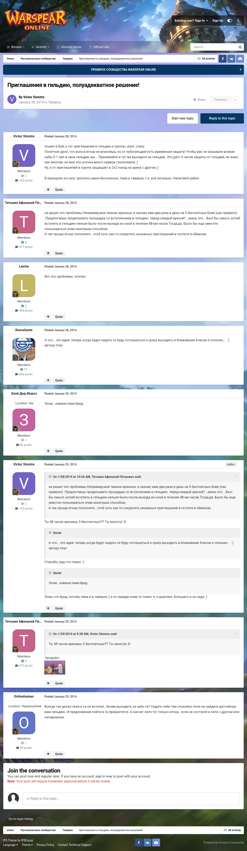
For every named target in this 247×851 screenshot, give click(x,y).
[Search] (202, 47)
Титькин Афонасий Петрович (27, 203)
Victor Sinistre (33, 97)
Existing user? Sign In (191, 20)
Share (199, 100)
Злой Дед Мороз (24, 393)
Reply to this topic (222, 118)
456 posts (24, 310)
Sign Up (217, 20)
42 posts (24, 445)
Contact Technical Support (74, 844)
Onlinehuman (24, 696)
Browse (16, 47)
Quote (59, 189)
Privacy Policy (45, 844)
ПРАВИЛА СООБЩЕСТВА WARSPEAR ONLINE (123, 69)
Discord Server (71, 47)
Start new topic (183, 118)
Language (10, 844)
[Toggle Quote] (50, 476)
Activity (41, 47)
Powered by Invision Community (224, 842)
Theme (27, 844)
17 (23, 369)
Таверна (54, 102)
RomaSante (24, 330)
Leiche (24, 266)
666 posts (24, 374)
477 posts (24, 247)
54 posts (24, 747)
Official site (101, 47)
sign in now (103, 776)
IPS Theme (10, 840)
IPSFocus (27, 840)
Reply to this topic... (43, 798)
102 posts (24, 180)
